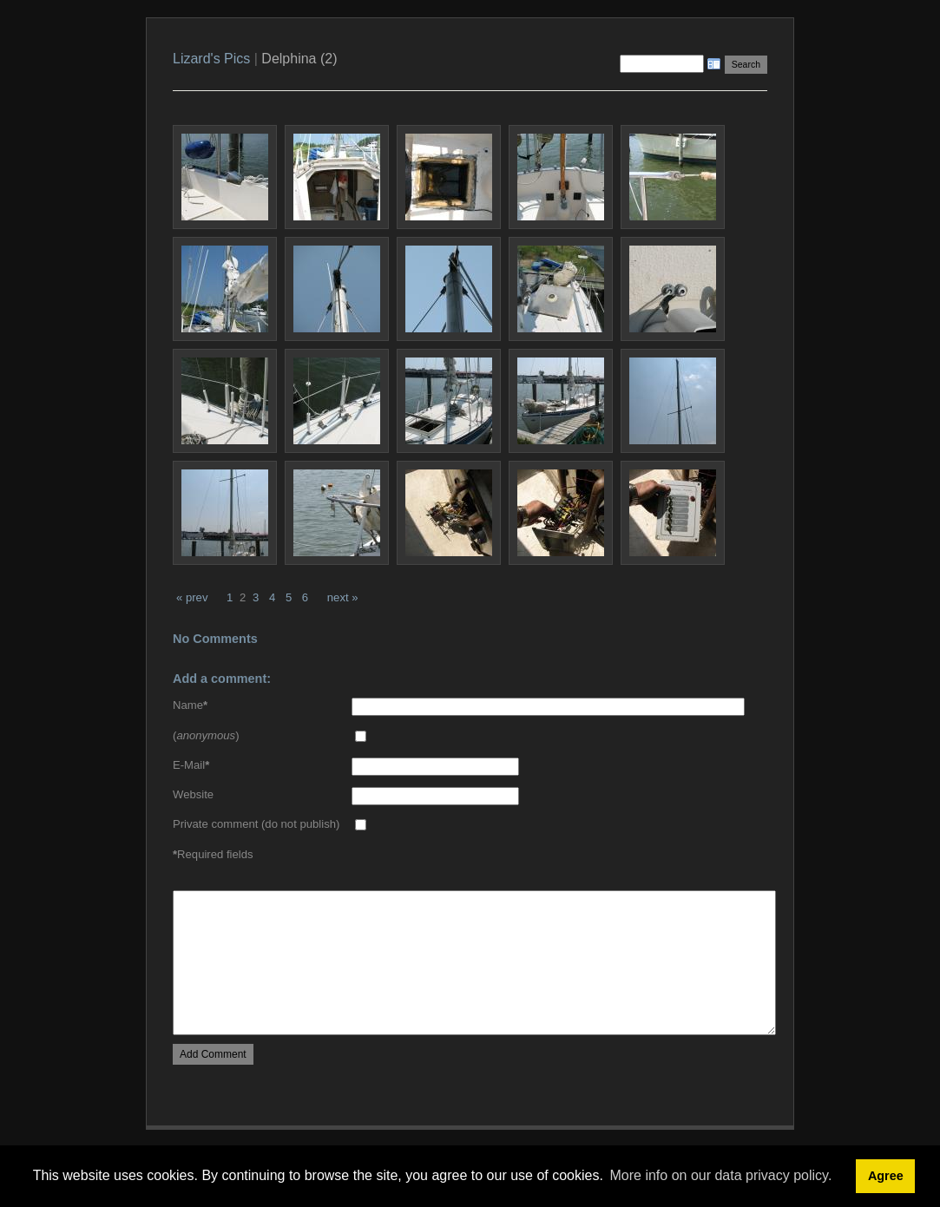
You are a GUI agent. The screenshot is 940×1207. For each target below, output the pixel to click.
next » (342, 597)
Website (193, 794)
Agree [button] (886, 1176)
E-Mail (191, 764)
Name (190, 705)
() (206, 735)
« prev (191, 597)
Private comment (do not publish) (256, 823)
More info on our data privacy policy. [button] (721, 1175)
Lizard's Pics (211, 58)
